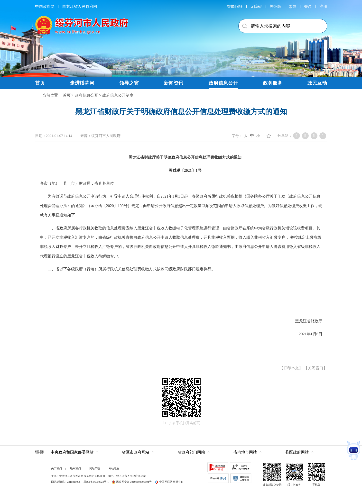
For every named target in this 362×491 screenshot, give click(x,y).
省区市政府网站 (135, 452)
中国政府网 (45, 6)
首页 (67, 95)
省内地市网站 (245, 452)
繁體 (293, 6)
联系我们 (75, 468)
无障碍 (256, 6)
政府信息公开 (86, 95)
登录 (308, 6)
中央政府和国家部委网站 (72, 452)
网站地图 (114, 468)
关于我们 (56, 468)
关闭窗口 (315, 368)
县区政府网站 (297, 452)
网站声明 (94, 468)
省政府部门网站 (191, 452)
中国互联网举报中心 (169, 481)
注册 (323, 6)
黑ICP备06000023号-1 (96, 481)
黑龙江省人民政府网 (79, 6)
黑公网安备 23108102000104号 (132, 481)
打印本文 (291, 368)
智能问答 (235, 6)
